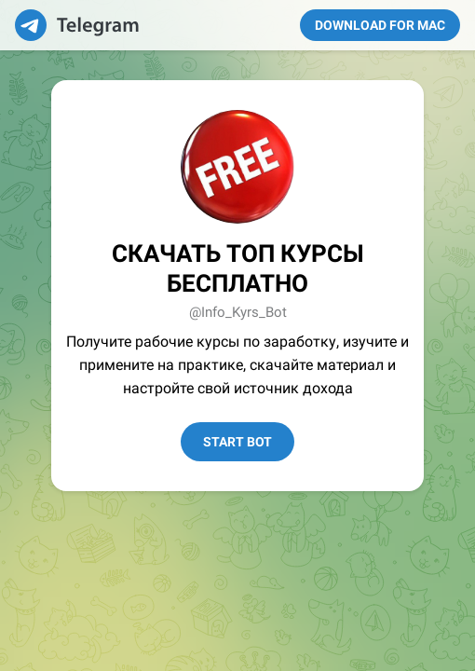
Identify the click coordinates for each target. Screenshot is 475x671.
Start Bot (237, 441)
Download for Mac (380, 25)
